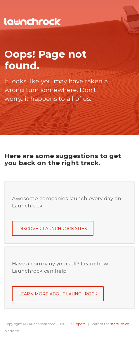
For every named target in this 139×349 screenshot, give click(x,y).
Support (78, 324)
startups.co (119, 324)
